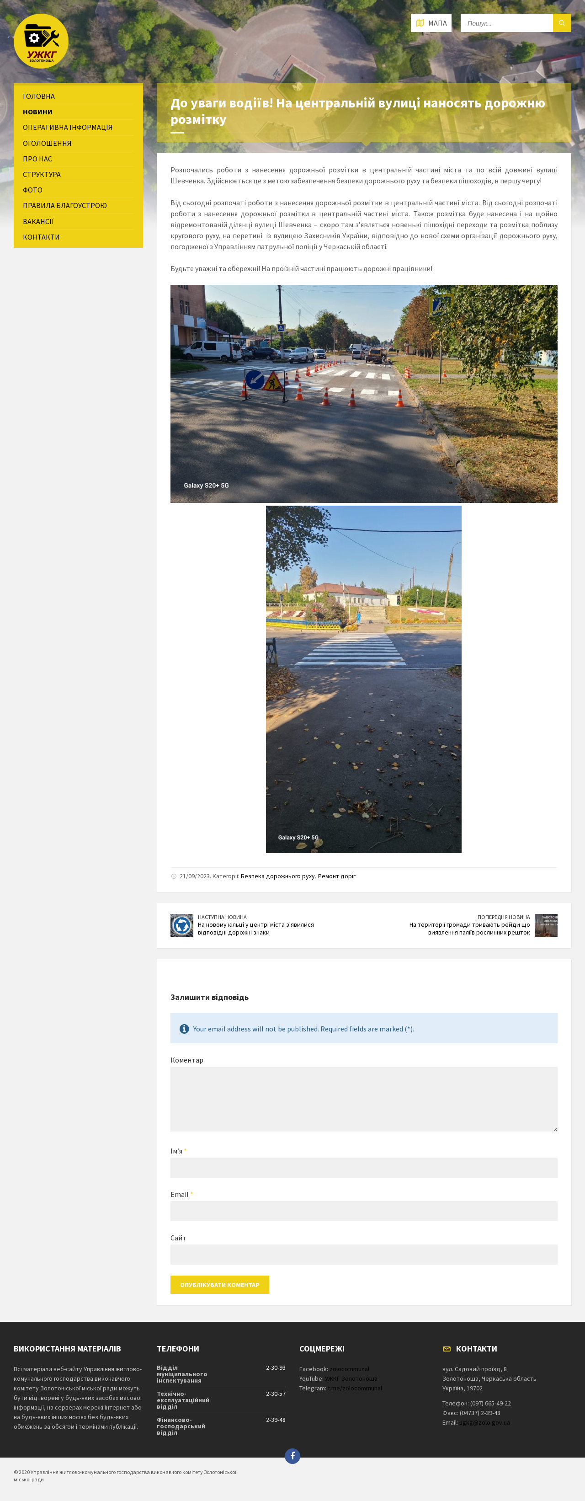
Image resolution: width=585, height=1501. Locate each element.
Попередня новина (504, 916)
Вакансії (38, 221)
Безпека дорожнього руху (278, 876)
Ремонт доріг (337, 876)
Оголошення (47, 143)
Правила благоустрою (65, 205)
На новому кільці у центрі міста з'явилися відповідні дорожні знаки (256, 928)
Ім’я (178, 1150)
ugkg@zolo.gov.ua (484, 1422)
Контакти (41, 236)
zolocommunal (349, 1369)
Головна (39, 96)
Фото (33, 189)
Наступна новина (222, 916)
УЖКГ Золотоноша (351, 1378)
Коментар (186, 1059)
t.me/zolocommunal (355, 1388)
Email (181, 1194)
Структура (42, 174)
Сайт (178, 1237)
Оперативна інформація (68, 127)
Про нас (37, 158)
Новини (38, 111)
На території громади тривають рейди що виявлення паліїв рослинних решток (470, 928)
